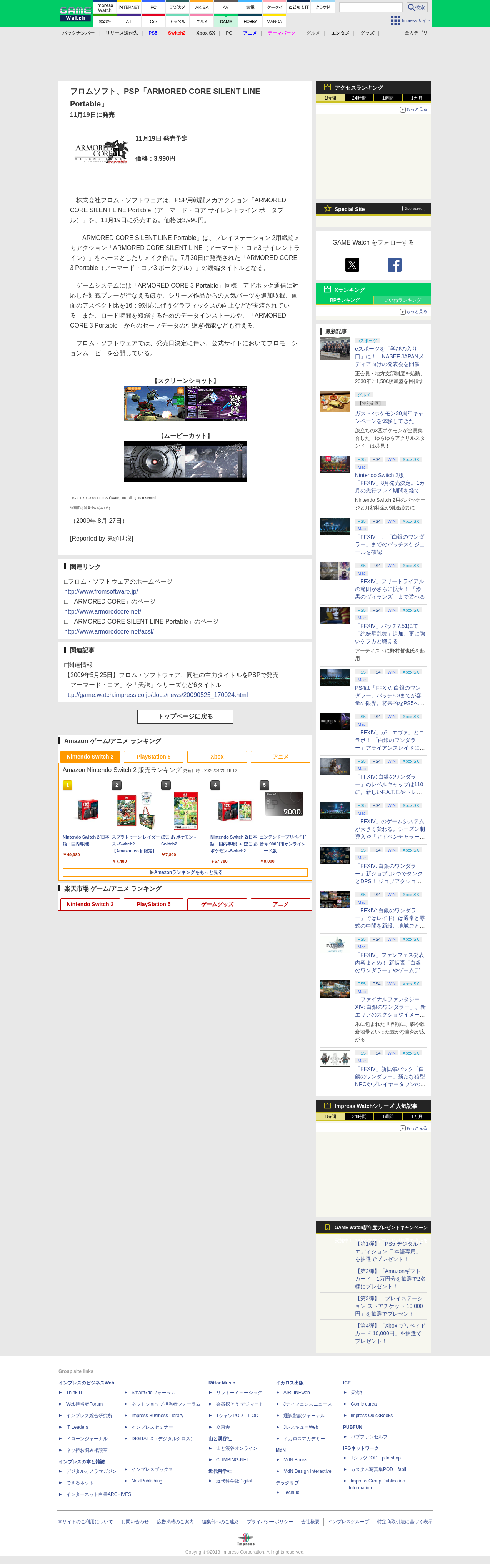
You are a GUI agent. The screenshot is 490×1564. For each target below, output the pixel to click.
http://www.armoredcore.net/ (102, 611)
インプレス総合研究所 (89, 1415)
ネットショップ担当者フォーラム (166, 1404)
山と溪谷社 (220, 1438)
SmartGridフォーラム (154, 1392)
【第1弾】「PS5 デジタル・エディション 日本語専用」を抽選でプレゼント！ (389, 1251)
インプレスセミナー (152, 1427)
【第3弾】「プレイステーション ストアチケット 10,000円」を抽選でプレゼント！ (389, 1306)
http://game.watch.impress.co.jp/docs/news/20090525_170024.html (156, 695)
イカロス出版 (289, 1383)
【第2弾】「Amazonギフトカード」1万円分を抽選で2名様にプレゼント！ (390, 1278)
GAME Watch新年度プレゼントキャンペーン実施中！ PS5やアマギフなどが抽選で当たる (381, 1229)
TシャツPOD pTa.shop (376, 1458)
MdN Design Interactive (307, 1471)
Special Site (350, 209)
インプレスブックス (152, 1469)
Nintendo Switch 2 (90, 757)
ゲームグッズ (217, 904)
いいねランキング (402, 300)
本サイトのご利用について (85, 1521)
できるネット (80, 1483)
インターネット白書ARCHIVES (98, 1494)
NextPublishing (147, 1481)
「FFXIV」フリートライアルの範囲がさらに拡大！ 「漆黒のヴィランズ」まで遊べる (390, 589)
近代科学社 (220, 1471)
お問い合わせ (135, 1521)
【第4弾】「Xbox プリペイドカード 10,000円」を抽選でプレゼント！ (390, 1333)
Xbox (216, 757)
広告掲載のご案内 (175, 1521)
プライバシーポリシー (270, 1521)
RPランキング (345, 300)
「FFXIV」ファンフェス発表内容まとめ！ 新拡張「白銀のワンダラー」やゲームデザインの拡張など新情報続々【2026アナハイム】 (390, 970)
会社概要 (310, 1521)
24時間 (359, 98)
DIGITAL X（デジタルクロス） (163, 1438)
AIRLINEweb (296, 1392)
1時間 (331, 98)
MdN (281, 1450)
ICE (347, 1383)
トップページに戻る (185, 716)
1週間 (388, 98)
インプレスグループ (348, 1521)
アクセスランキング (359, 88)
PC (229, 33)
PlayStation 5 (154, 757)
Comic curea (364, 1404)
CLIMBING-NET (232, 1460)
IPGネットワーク (361, 1448)
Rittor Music (221, 1383)
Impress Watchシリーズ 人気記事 (376, 1106)
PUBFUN (352, 1427)
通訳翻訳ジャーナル (304, 1415)
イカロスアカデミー (304, 1438)
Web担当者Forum (84, 1404)
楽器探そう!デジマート (239, 1404)
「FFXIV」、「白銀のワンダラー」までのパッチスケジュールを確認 (390, 544)
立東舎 (223, 1427)
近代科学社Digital (234, 1481)
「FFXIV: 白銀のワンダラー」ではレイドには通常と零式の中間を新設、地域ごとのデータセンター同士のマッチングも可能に (390, 925)
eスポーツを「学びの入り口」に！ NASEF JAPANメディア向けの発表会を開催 (389, 356)
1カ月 (417, 98)
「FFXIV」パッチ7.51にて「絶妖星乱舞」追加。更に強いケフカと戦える (390, 633)
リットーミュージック (239, 1392)
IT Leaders (77, 1427)
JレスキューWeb (300, 1427)
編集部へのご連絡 (220, 1521)
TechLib (291, 1492)
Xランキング (350, 290)
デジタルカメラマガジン (91, 1471)
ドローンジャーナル (87, 1438)
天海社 (358, 1392)
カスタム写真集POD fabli (378, 1469)
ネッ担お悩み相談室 (87, 1450)
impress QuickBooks (372, 1415)
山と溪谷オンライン (237, 1448)
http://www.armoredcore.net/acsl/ (109, 631)
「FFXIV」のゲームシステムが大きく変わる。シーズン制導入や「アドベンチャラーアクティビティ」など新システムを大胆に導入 (390, 836)
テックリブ (287, 1483)
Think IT (74, 1392)
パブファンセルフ (369, 1436)
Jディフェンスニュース (307, 1404)
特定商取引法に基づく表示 (405, 1521)
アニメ (281, 757)
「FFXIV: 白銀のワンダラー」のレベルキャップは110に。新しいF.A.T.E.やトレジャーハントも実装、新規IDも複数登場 (390, 792)
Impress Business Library (157, 1415)
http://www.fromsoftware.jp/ (101, 591)
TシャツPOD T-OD (237, 1415)
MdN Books (295, 1460)
